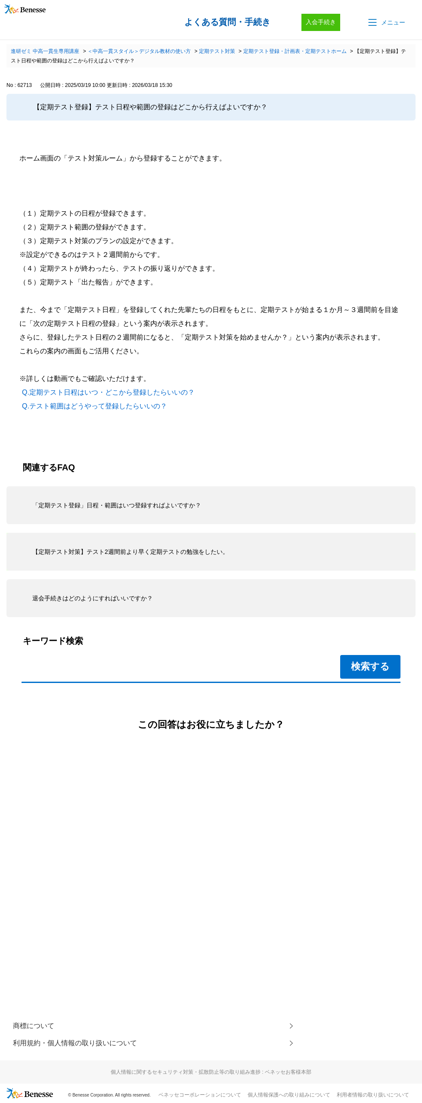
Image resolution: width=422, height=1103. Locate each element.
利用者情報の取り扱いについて (373, 1095)
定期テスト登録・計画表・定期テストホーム (295, 51)
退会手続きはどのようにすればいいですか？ (92, 598)
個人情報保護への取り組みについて (289, 1095)
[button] (385, 22)
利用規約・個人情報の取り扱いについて (75, 1043)
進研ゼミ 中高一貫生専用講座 (45, 51)
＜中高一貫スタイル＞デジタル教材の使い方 (139, 51)
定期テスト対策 (217, 51)
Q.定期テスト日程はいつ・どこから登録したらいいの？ (108, 392)
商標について (33, 1025)
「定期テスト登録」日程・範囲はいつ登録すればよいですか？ (116, 505)
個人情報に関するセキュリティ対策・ (211, 1072)
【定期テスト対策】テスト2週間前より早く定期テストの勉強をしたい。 (130, 551)
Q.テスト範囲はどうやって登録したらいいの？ (94, 406)
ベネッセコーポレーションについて (199, 1095)
